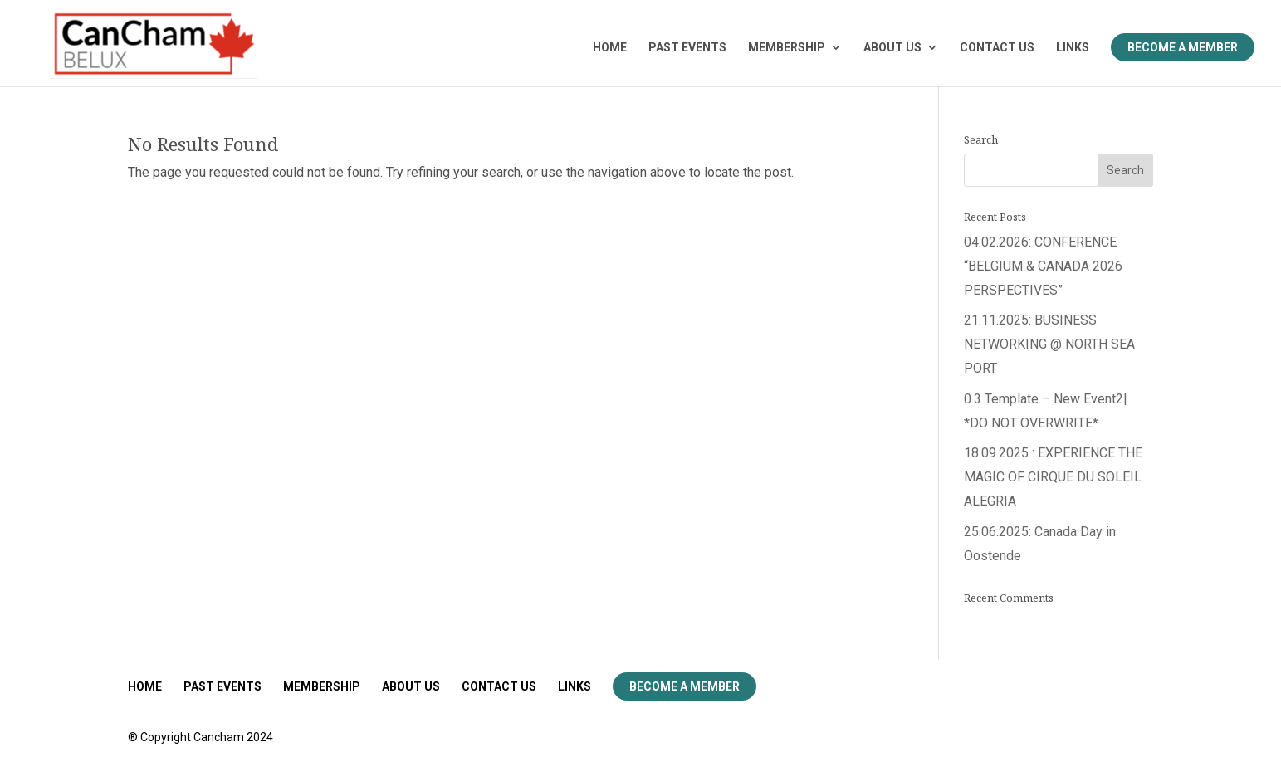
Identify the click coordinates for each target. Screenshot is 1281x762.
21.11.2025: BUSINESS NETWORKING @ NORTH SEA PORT (1049, 344)
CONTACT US (997, 48)
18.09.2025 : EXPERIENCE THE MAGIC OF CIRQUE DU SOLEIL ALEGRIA (1053, 477)
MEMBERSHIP (786, 48)
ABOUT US (892, 48)
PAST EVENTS (687, 48)
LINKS (1072, 48)
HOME (610, 48)
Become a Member (1182, 47)
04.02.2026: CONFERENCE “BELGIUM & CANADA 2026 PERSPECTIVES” (1043, 266)
